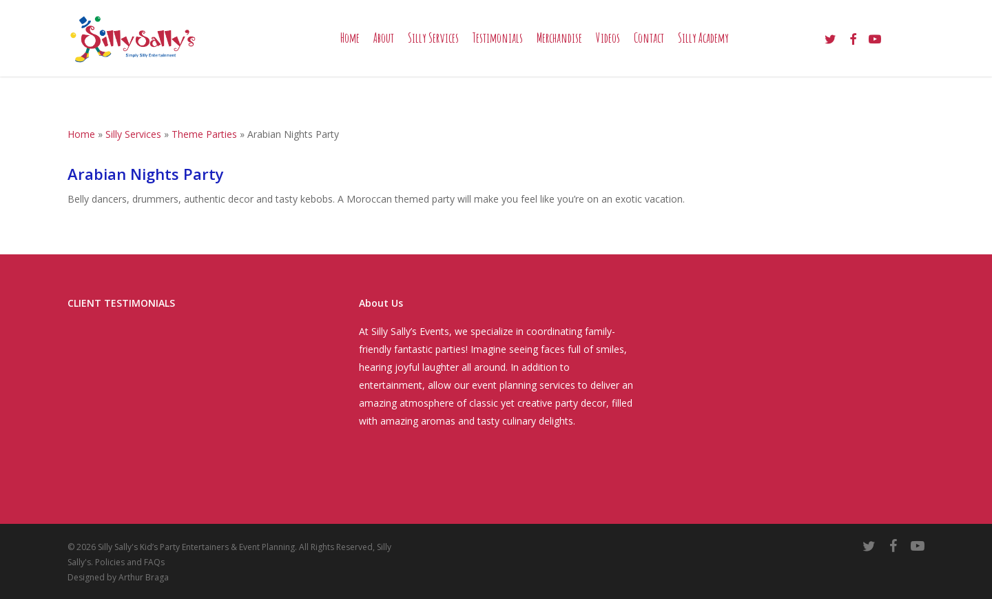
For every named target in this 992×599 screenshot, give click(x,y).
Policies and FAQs (130, 562)
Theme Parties (204, 134)
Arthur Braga (143, 577)
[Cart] (918, 49)
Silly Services (133, 134)
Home (81, 134)
